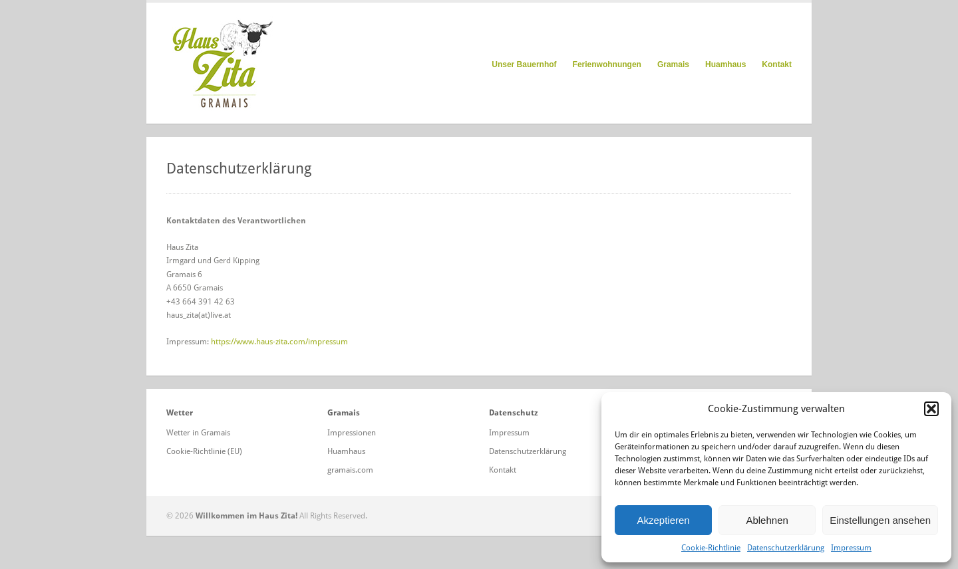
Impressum (851, 547)
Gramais (673, 64)
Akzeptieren (663, 520)
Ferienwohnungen (607, 64)
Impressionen (351, 432)
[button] (931, 408)
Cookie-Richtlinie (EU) (204, 451)
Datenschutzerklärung (785, 547)
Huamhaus (725, 64)
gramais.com (350, 470)
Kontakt (777, 64)
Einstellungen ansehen (880, 520)
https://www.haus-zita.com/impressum (279, 341)
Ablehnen (767, 520)
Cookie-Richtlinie (710, 547)
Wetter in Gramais (198, 432)
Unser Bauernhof (524, 64)
